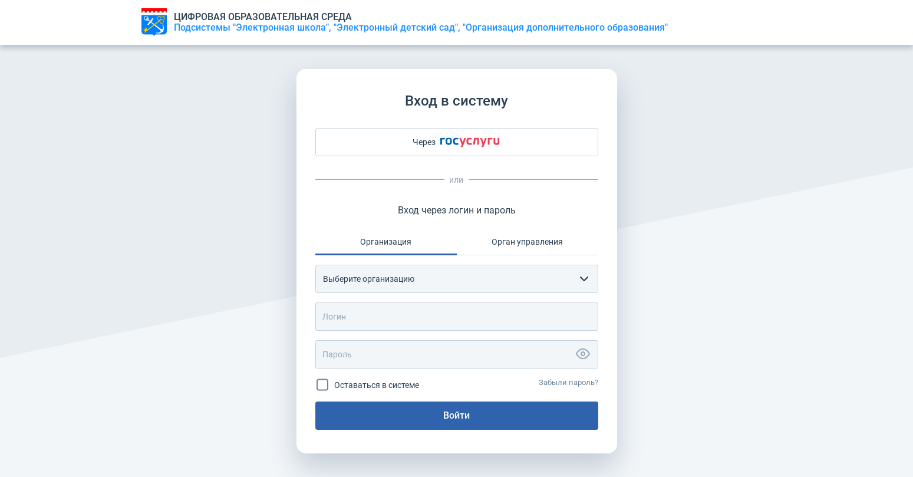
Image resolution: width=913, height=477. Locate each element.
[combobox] (456, 279)
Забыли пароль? (568, 382)
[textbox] (446, 279)
